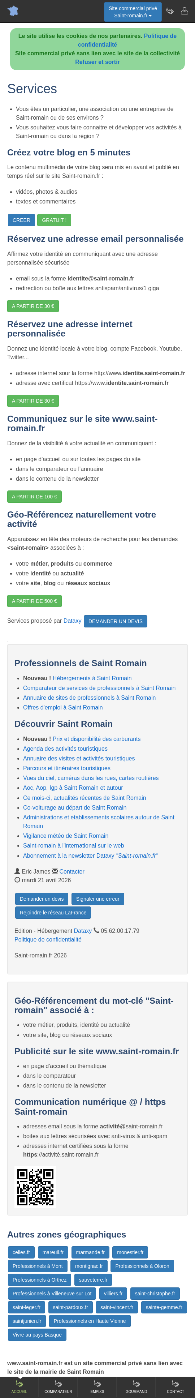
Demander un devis (42, 899)
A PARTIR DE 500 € (34, 601)
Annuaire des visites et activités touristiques (79, 758)
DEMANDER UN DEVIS (115, 621)
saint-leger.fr (26, 1307)
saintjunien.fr (27, 1321)
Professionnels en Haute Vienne (90, 1321)
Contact (175, 1387)
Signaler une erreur (98, 899)
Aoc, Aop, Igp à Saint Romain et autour (73, 788)
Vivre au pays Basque (37, 1335)
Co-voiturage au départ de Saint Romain (74, 808)
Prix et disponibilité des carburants (97, 739)
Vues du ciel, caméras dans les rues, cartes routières (91, 778)
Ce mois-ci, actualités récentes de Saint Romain (84, 798)
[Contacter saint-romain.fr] (184, 11)
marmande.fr (90, 1252)
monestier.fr (130, 1252)
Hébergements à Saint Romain (92, 678)
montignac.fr (89, 1266)
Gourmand (136, 1387)
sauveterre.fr (93, 1280)
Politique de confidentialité (48, 939)
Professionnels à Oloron (142, 1266)
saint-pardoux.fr (70, 1307)
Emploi (97, 1387)
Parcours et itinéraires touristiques (66, 768)
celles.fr (21, 1252)
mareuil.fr (53, 1252)
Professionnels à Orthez (39, 1280)
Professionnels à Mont (38, 1266)
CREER (21, 220)
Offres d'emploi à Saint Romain (63, 707)
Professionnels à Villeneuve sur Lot (52, 1293)
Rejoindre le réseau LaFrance (53, 912)
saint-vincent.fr (116, 1307)
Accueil (19, 1387)
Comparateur (58, 1387)
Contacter (71, 872)
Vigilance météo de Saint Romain (65, 836)
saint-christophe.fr (155, 1293)
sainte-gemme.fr (164, 1307)
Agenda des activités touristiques (65, 749)
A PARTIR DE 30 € (33, 306)
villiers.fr (113, 1293)
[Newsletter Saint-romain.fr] (169, 11)
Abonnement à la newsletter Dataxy (90, 856)
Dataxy (73, 621)
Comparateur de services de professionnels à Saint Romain (99, 688)
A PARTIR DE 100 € (34, 496)
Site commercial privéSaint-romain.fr (133, 11)
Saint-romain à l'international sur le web (73, 845)
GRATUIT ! (54, 220)
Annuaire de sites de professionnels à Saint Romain (89, 698)
